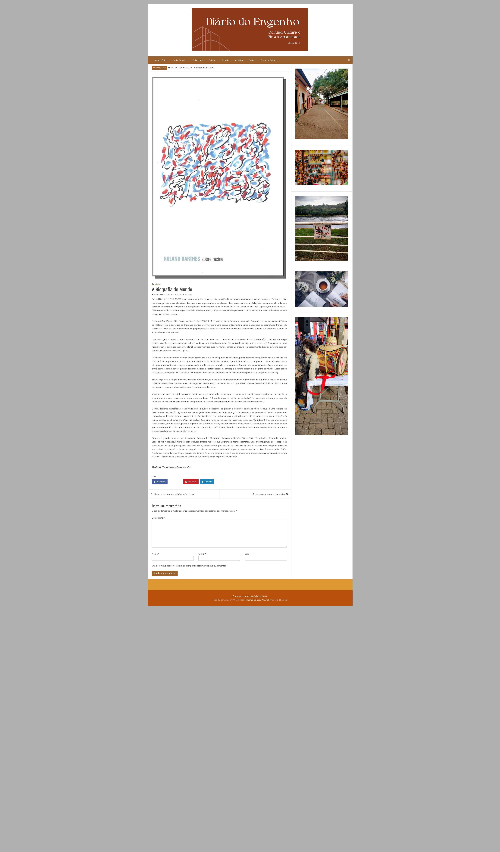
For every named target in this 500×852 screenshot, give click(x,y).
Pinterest (191, 481)
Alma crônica (160, 60)
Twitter (175, 481)
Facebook (159, 481)
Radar (252, 60)
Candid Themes (279, 599)
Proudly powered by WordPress (229, 599)
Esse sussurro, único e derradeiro (269, 494)
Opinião (239, 60)
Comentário (158, 517)
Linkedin (207, 481)
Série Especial (180, 60)
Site (247, 553)
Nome (155, 553)
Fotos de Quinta (268, 60)
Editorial (225, 60)
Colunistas (198, 60)
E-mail (202, 553)
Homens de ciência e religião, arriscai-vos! (174, 494)
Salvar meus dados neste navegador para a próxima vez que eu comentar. (190, 565)
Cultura (212, 60)
